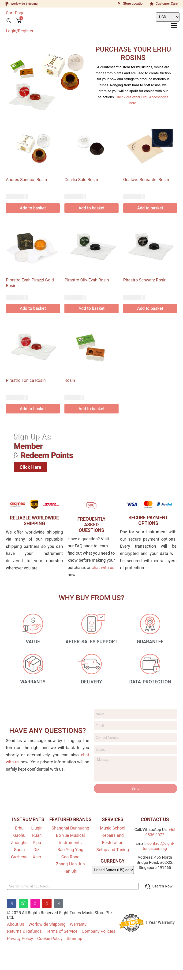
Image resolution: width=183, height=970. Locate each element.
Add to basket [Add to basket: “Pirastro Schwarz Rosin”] (150, 308)
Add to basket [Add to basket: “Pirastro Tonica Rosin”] (33, 408)
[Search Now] (158, 888)
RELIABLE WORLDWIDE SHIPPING (34, 520)
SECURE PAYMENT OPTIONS (148, 520)
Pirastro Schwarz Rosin (145, 279)
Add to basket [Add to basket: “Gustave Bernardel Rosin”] (150, 207)
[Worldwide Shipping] (6, 4)
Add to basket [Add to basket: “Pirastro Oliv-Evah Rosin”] (91, 308)
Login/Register (20, 30)
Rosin (69, 380)
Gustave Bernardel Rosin (146, 179)
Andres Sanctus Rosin (26, 179)
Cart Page (15, 12)
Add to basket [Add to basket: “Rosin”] (91, 408)
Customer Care (167, 3)
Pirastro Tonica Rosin (26, 380)
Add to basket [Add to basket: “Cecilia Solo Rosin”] (91, 207)
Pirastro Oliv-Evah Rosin (86, 279)
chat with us (103, 567)
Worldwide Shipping (24, 3)
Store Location (133, 3)
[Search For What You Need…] (72, 887)
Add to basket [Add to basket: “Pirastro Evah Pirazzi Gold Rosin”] (33, 308)
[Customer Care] (151, 4)
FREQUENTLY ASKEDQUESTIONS (91, 524)
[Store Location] (119, 4)
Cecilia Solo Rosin (81, 179)
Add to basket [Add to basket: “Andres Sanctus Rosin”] (33, 207)
